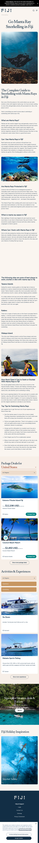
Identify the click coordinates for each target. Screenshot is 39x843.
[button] (6, 10)
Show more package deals (19, 562)
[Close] (36, 823)
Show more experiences (19, 677)
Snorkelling (5, 15)
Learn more (28, 5)
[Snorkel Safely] (19, 761)
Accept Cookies (19, 838)
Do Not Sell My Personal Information (18, 834)
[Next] (35, 759)
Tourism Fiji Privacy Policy (25, 830)
